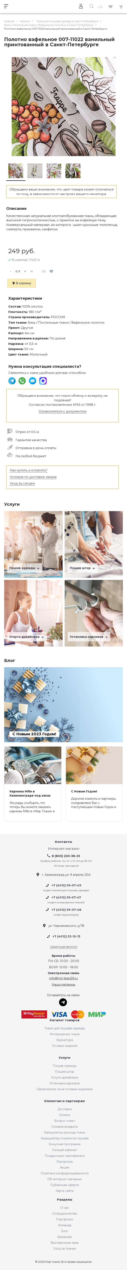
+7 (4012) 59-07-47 (66, 897)
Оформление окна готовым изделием (64, 1089)
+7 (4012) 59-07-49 (66, 885)
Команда (64, 1225)
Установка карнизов (89, 637)
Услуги (64, 1058)
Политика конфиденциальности (65, 1173)
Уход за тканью (64, 1248)
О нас (64, 1208)
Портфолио (64, 1219)
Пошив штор (83, 568)
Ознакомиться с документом (62, 411)
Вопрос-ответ (64, 1121)
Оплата (64, 1115)
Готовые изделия (64, 1046)
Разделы (64, 1199)
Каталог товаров (64, 1020)
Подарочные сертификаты (65, 1156)
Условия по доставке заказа (33, 477)
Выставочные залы (65, 1243)
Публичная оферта (64, 1185)
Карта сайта (65, 1191)
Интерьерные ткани (65, 1034)
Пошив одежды (24, 568)
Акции (64, 1167)
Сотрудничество (64, 1213)
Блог (64, 1231)
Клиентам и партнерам (64, 1101)
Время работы (63, 956)
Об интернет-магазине (64, 1179)
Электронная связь (63, 973)
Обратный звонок (63, 946)
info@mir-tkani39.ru (63, 978)
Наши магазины (63, 984)
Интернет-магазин (63, 849)
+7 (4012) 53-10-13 (66, 936)
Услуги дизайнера (26, 637)
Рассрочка (65, 1162)
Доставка (65, 1109)
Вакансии (64, 1237)
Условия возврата (64, 1127)
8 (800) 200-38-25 (66, 856)
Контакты (63, 842)
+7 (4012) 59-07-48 (66, 910)
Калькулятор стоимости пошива (65, 1138)
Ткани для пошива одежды (64, 1028)
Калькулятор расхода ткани (64, 1132)
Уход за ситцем (22, 483)
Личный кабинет (64, 1150)
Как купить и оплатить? (28, 470)
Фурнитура (64, 1040)
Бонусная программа (64, 1144)
